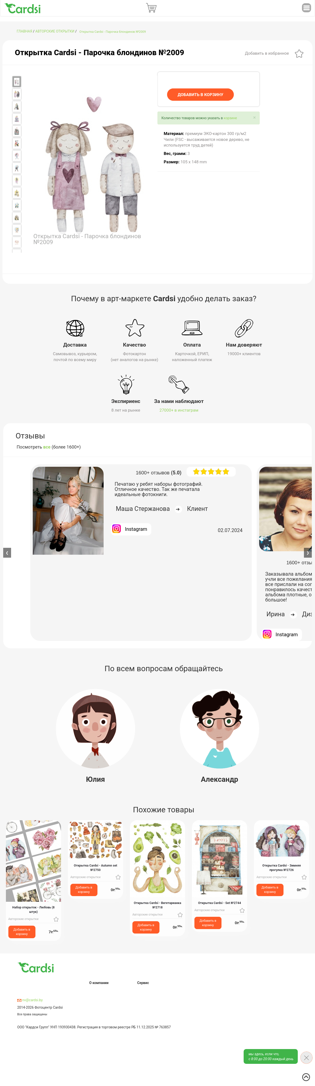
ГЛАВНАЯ (24, 31)
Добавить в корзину (22, 931)
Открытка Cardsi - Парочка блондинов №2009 (112, 31)
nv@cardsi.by (30, 1000)
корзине (230, 118)
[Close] (254, 117)
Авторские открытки (55, 31)
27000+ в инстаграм (178, 409)
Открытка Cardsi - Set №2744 (219, 902)
